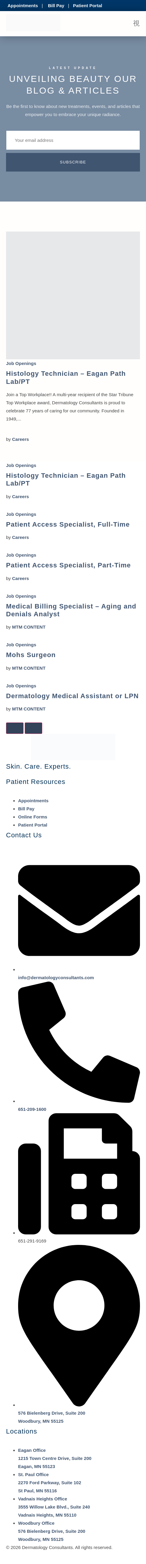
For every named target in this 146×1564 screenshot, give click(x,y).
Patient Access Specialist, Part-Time (68, 565)
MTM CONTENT (29, 626)
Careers (20, 439)
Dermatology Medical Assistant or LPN (72, 696)
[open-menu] (136, 23)
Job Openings (21, 363)
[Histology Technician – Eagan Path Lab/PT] (73, 295)
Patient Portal (87, 5)
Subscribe (73, 162)
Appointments (23, 5)
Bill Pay (56, 5)
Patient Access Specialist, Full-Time (68, 524)
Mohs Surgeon (31, 655)
